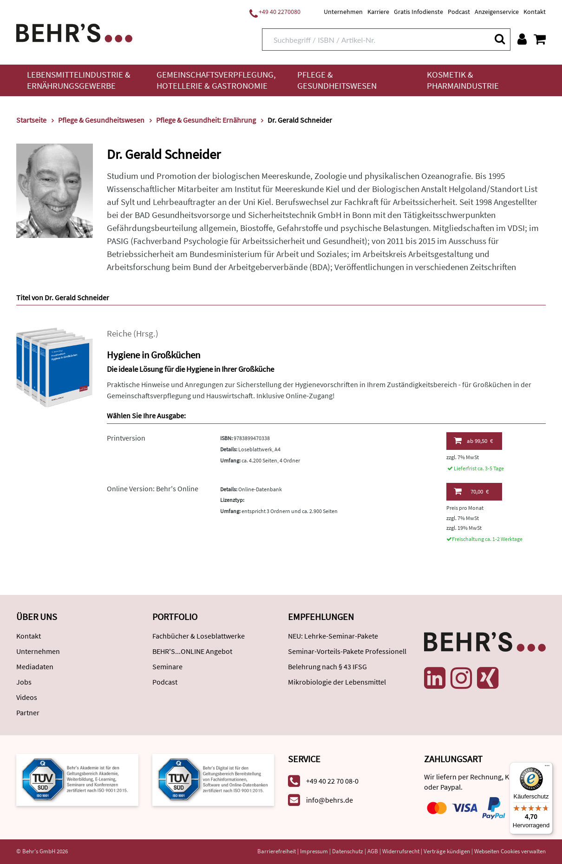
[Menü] (547, 767)
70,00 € (471, 491)
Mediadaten (34, 666)
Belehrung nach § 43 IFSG (327, 666)
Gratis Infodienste (418, 11)
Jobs (24, 681)
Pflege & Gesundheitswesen (337, 80)
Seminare (167, 666)
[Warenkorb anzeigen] (540, 39)
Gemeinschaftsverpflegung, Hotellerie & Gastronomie (216, 80)
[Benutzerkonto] (522, 39)
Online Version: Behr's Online (152, 488)
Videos (26, 697)
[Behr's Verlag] (74, 31)
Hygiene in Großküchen (153, 355)
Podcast (459, 11)
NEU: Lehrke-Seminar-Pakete (333, 635)
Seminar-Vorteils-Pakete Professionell (347, 651)
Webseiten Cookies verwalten (510, 851)
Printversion (126, 437)
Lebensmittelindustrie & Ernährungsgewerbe (79, 80)
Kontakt (534, 11)
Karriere (378, 11)
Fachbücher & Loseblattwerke (198, 635)
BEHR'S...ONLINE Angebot (192, 651)
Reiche (119, 333)
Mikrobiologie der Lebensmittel (337, 681)
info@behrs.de (329, 800)
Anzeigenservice (497, 11)
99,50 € (473, 440)
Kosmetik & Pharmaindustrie (463, 80)
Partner (27, 712)
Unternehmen (343, 11)
